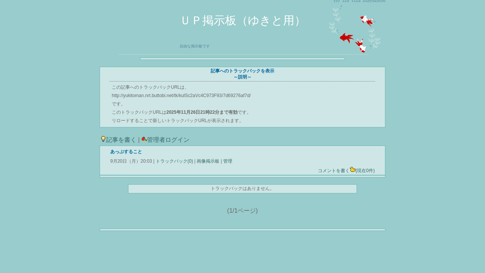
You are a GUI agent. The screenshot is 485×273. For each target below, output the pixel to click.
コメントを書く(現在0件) (346, 170)
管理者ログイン (165, 139)
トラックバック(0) (174, 161)
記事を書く (118, 139)
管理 (227, 161)
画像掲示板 (208, 161)
